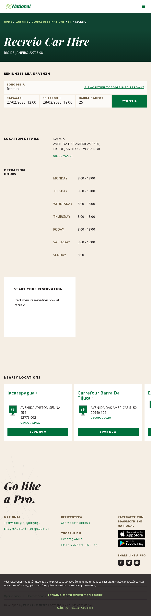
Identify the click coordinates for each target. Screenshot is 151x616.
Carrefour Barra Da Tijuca (99, 395)
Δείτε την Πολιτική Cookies (74, 608)
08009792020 (63, 156)
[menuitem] (25, 523)
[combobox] (75, 87)
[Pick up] (21, 101)
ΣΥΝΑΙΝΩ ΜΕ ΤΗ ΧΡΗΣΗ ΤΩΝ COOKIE (75, 595)
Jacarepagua (21, 392)
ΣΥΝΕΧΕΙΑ (129, 101)
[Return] (57, 101)
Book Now (38, 431)
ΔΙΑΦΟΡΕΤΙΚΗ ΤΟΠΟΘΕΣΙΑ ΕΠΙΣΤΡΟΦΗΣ (114, 87)
